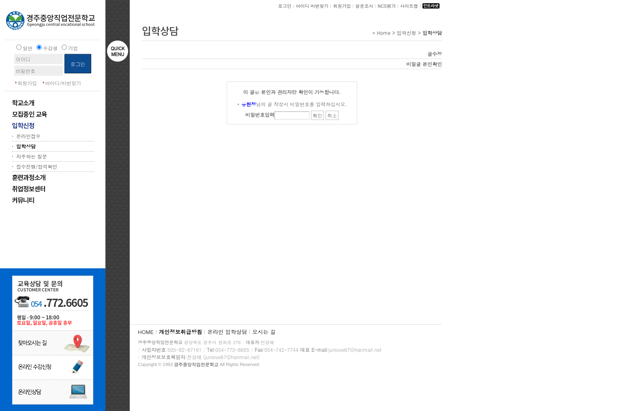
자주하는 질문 (31, 156)
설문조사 (364, 6)
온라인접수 (28, 136)
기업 (73, 48)
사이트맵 (409, 6)
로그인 (285, 6)
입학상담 (26, 146)
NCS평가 (386, 6)
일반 (27, 48)
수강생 (50, 48)
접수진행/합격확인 (36, 166)
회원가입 (27, 82)
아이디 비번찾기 (312, 6)
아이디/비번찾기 (63, 82)
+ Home (381, 32)
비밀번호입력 (259, 114)
